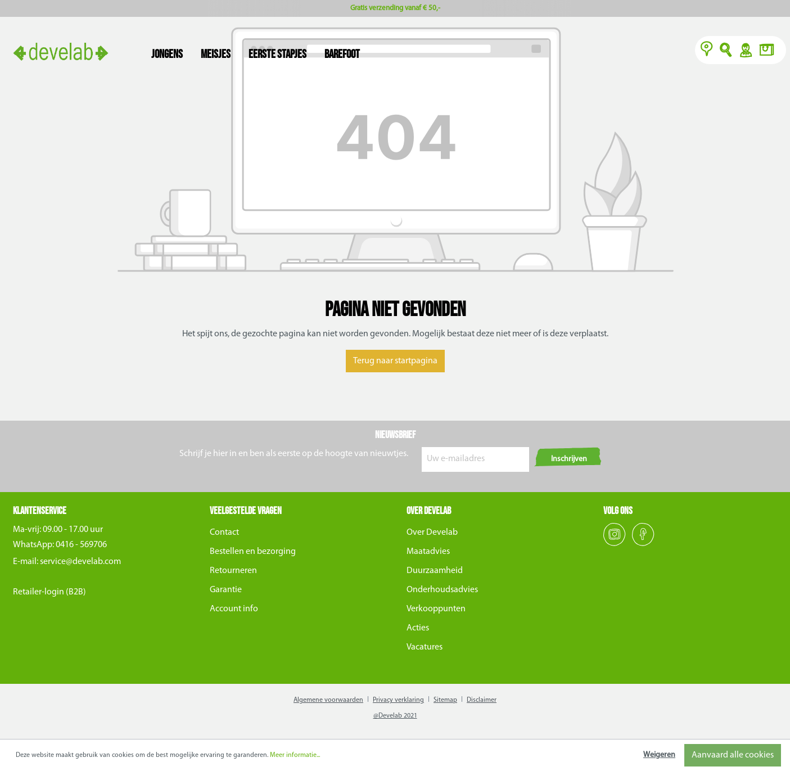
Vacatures (425, 647)
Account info (234, 609)
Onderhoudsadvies (442, 589)
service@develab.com (80, 561)
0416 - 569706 (81, 544)
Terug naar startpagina (395, 361)
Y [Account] (745, 51)
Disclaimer (481, 700)
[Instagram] (615, 543)
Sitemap (445, 700)
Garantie (226, 589)
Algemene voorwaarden (328, 700)
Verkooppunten (436, 609)
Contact (224, 532)
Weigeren (659, 755)
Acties (418, 628)
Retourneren (233, 570)
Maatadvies (428, 551)
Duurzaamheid (435, 570)
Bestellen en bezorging (253, 551)
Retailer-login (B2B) (49, 592)
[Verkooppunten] (706, 51)
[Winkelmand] (770, 51)
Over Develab (432, 532)
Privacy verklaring (398, 700)
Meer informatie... (295, 755)
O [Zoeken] (726, 51)
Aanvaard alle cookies (733, 755)
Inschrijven (569, 459)
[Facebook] (643, 543)
